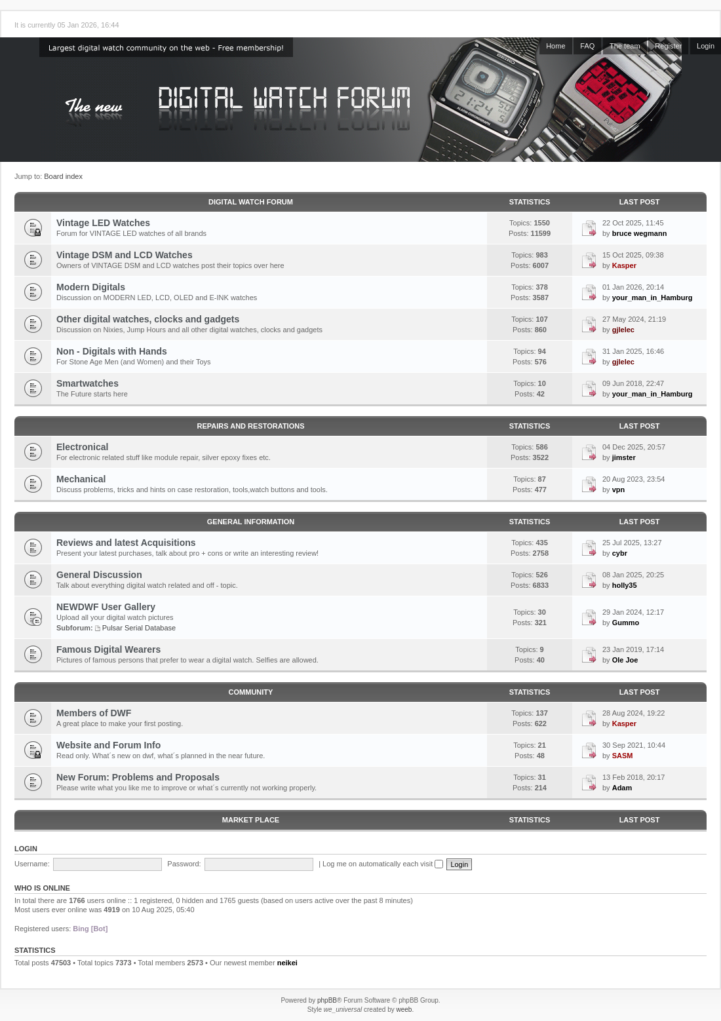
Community (251, 692)
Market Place (250, 820)
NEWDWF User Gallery (105, 607)
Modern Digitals (90, 287)
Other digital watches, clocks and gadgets (147, 319)
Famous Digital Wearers (108, 649)
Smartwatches (87, 383)
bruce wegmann (639, 233)
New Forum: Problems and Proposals (138, 777)
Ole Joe (625, 660)
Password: (184, 864)
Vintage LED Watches (103, 223)
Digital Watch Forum (250, 202)
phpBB (327, 1000)
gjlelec (623, 330)
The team (625, 46)
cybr (619, 553)
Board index (63, 176)
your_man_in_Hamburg (652, 297)
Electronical (82, 447)
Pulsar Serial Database (139, 628)
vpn (618, 489)
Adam (622, 788)
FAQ (587, 46)
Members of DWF (93, 713)
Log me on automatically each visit (382, 864)
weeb (404, 1009)
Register (668, 46)
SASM (622, 756)
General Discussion (99, 574)
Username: (32, 864)
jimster (624, 457)
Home (555, 46)
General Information (250, 522)
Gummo (626, 622)
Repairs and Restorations (251, 426)
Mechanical (81, 479)
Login (705, 46)
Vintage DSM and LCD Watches (124, 255)
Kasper (624, 265)
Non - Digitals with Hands (111, 351)
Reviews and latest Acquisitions (126, 542)
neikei (287, 963)
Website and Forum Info (108, 745)
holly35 (624, 585)
